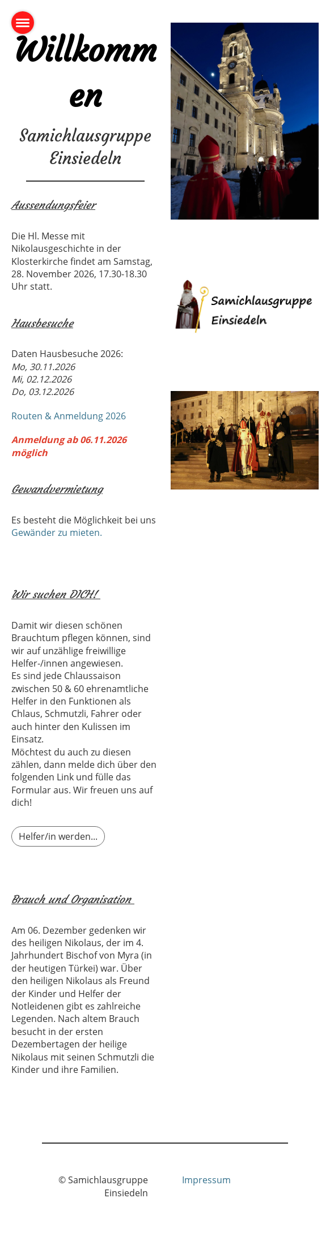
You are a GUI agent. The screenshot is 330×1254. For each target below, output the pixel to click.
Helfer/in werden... (58, 836)
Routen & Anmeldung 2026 (68, 416)
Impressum (206, 1180)
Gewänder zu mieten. (56, 532)
